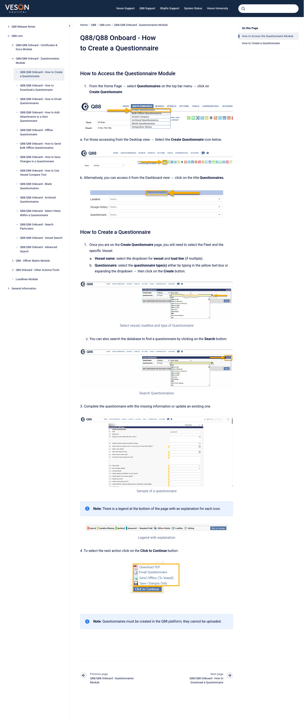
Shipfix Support (169, 8)
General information (24, 288)
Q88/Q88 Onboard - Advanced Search (38, 249)
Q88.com (17, 35)
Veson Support (125, 8)
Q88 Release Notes (23, 26)
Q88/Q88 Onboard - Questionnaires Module (37, 60)
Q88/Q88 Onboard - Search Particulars (36, 226)
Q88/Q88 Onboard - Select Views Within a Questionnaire (40, 213)
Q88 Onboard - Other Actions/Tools (37, 270)
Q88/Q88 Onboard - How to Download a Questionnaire (37, 87)
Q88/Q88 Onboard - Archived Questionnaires (38, 199)
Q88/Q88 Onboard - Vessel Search (41, 237)
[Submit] (243, 8)
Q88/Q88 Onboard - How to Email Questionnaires (40, 101)
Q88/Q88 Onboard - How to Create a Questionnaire (41, 74)
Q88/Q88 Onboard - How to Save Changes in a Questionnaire (40, 159)
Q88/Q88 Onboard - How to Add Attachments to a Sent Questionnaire (39, 116)
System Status (193, 8)
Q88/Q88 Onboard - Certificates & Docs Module (36, 47)
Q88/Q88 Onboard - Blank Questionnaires (36, 186)
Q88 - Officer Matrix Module (33, 260)
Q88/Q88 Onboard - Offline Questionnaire (36, 132)
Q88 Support (147, 8)
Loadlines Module (27, 279)
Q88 (93, 25)
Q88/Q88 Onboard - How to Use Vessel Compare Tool (39, 172)
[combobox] (268, 9)
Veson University (217, 8)
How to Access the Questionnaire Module (267, 36)
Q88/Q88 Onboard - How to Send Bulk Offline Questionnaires (40, 146)
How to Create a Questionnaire (261, 43)
